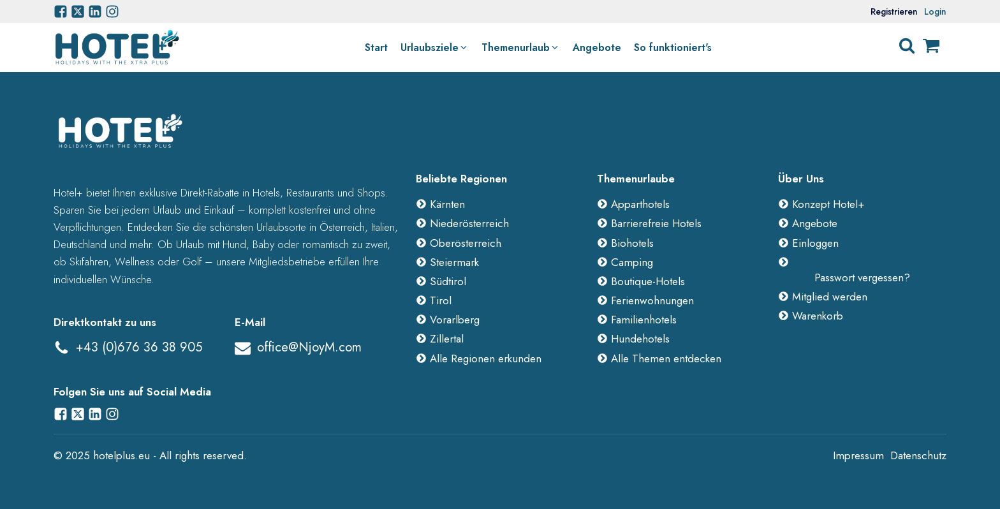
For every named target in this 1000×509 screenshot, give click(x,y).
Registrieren (894, 11)
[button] (434, 47)
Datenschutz (918, 455)
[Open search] (907, 46)
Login (935, 11)
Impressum (858, 455)
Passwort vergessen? (862, 277)
